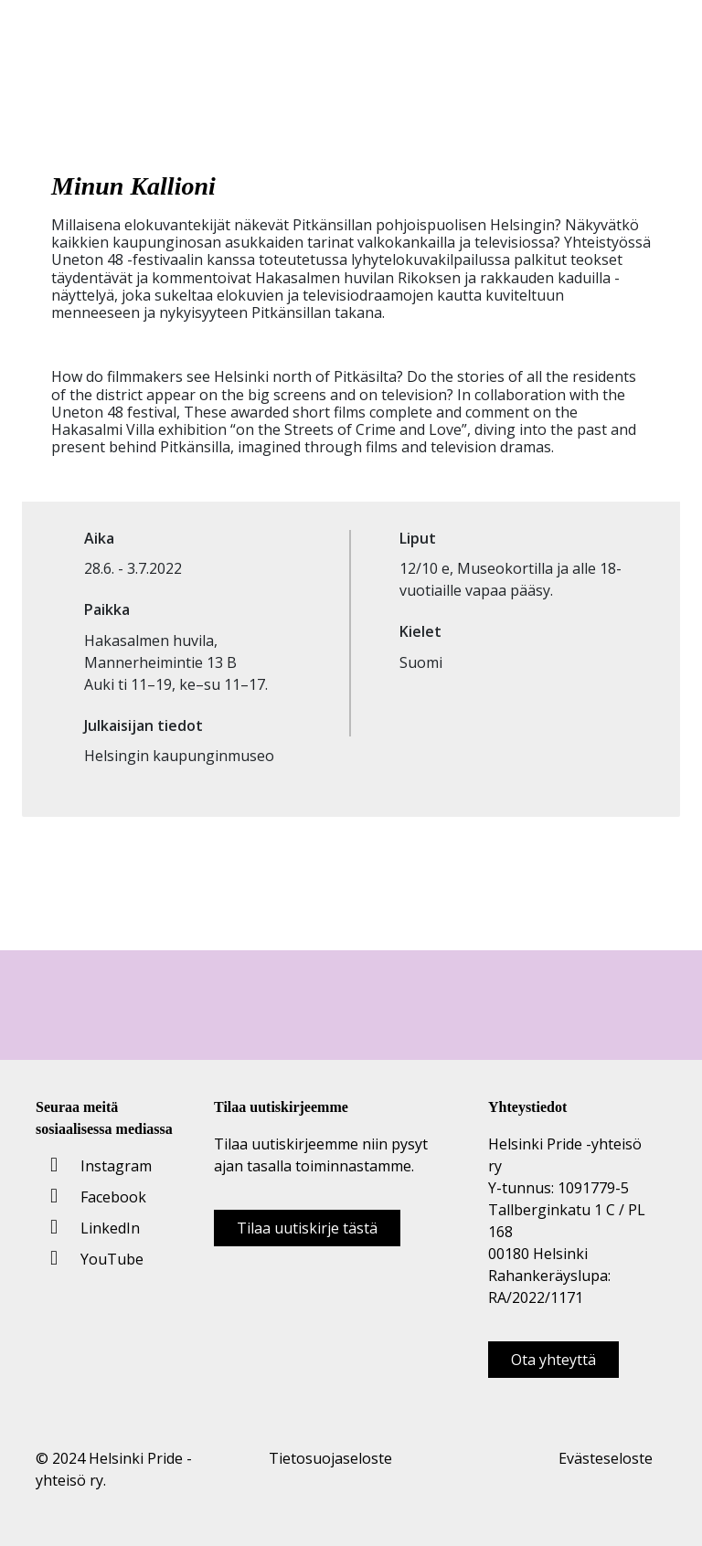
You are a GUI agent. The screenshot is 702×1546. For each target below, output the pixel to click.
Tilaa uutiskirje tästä (307, 1228)
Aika (99, 538)
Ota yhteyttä (553, 1360)
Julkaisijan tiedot (143, 726)
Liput (417, 538)
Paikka (107, 610)
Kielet (420, 632)
